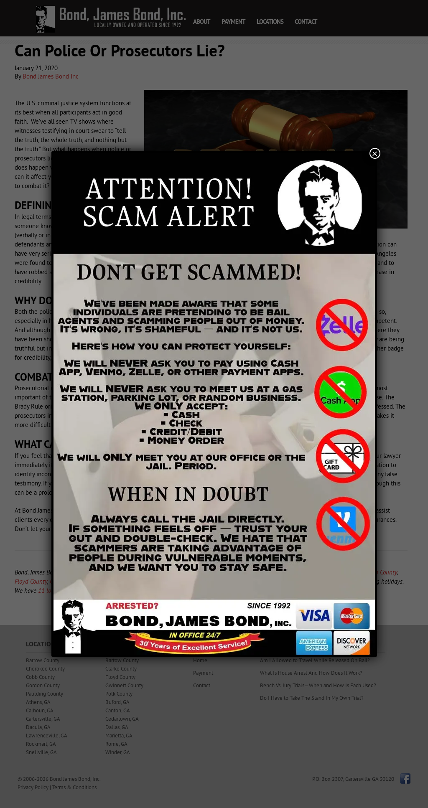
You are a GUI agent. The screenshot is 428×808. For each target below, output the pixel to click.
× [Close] (374, 153)
